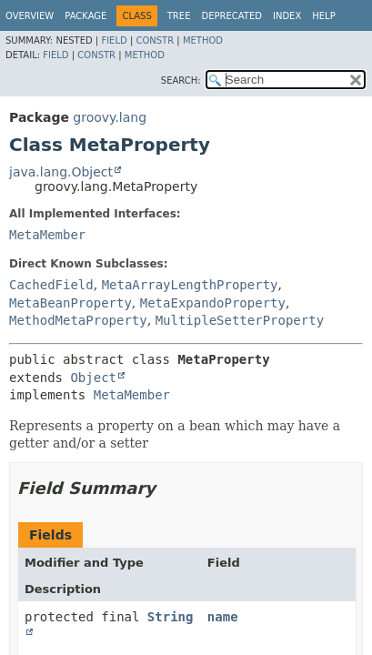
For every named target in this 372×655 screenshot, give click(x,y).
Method (203, 40)
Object (93, 377)
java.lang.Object (61, 172)
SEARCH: (181, 81)
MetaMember (47, 234)
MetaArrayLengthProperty (190, 284)
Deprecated (231, 16)
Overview (29, 16)
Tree (179, 16)
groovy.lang (109, 117)
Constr (155, 40)
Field (113, 40)
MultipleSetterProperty (240, 320)
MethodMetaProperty (78, 320)
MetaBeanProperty (70, 303)
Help (323, 16)
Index (287, 16)
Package (85, 16)
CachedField (51, 284)
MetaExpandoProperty (213, 303)
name (222, 617)
